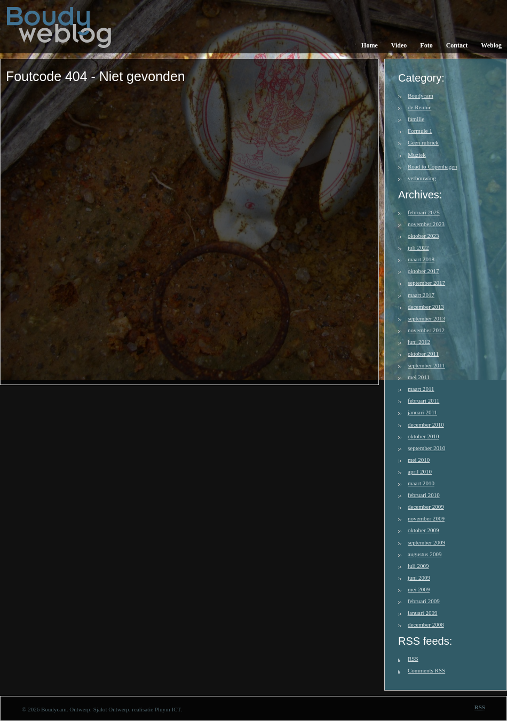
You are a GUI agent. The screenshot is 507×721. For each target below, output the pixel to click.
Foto (426, 45)
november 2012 (426, 330)
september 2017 (426, 282)
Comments (426, 670)
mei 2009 (419, 589)
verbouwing (422, 178)
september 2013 (426, 318)
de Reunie (419, 107)
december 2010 (426, 424)
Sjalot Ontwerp (111, 709)
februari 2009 (424, 601)
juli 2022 (418, 247)
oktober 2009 (423, 530)
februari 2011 (423, 400)
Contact (457, 45)
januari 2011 (422, 412)
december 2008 (426, 624)
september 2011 (426, 365)
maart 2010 (421, 483)
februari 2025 (424, 212)
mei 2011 (419, 377)
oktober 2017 (423, 271)
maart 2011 (421, 389)
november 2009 (426, 518)
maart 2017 (421, 295)
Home (369, 45)
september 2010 (426, 448)
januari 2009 (422, 613)
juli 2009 (418, 566)
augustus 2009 (424, 554)
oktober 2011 (423, 353)
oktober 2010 (423, 436)
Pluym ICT (168, 709)
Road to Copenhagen (432, 166)
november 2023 (426, 224)
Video (399, 45)
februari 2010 (424, 495)
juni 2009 (419, 577)
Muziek (417, 154)
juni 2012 (419, 342)
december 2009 (426, 506)
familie (416, 119)
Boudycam (420, 95)
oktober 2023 (423, 236)
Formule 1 (420, 130)
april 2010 (420, 471)
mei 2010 (419, 459)
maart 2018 (421, 259)
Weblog (491, 45)
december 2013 (426, 306)
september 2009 (426, 542)
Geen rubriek (423, 142)
